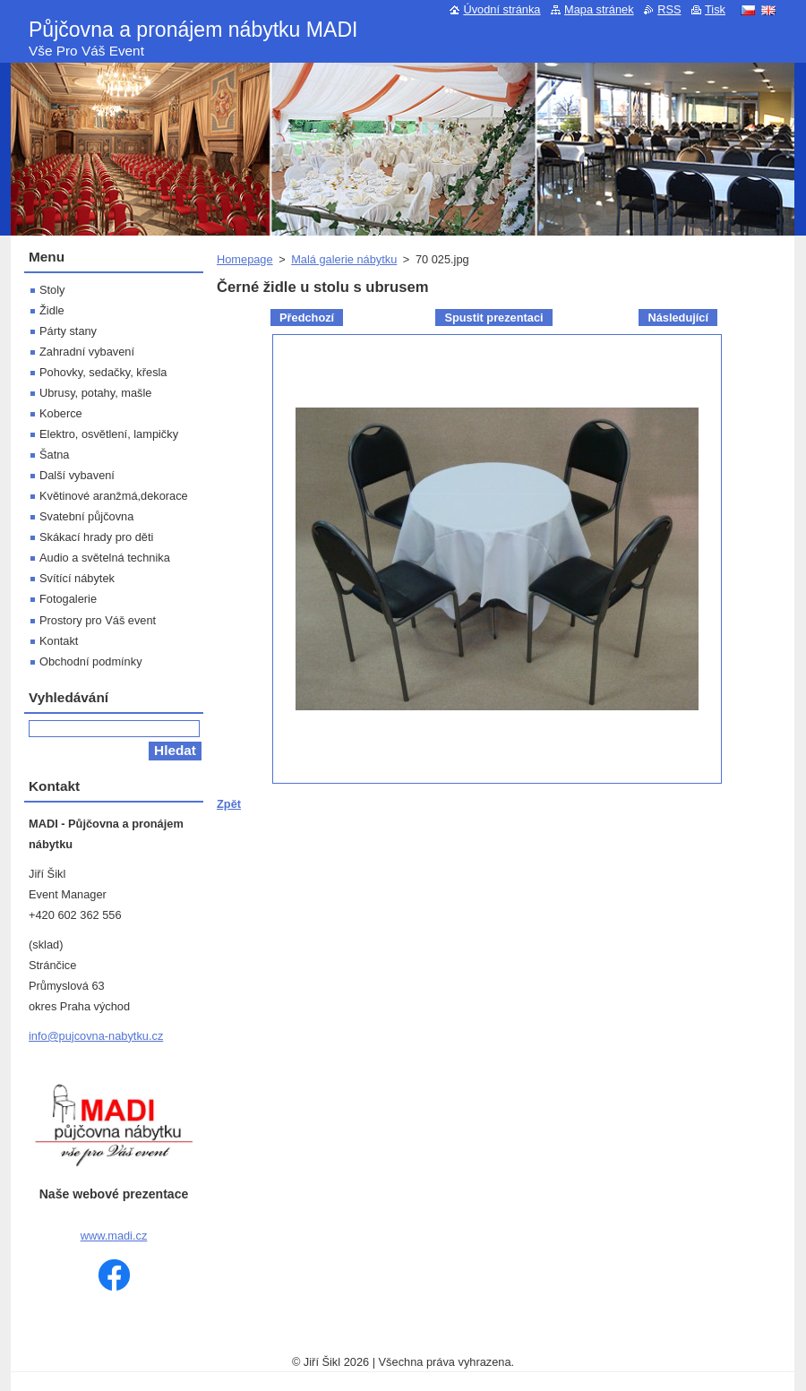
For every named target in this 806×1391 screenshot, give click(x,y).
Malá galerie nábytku (344, 259)
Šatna (54, 454)
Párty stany (68, 331)
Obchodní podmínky (90, 661)
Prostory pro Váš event (97, 620)
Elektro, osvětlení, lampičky (108, 434)
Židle (51, 310)
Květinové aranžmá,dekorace (113, 495)
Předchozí (306, 317)
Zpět (229, 804)
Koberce (60, 413)
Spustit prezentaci (493, 317)
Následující (677, 317)
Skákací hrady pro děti (96, 537)
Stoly (51, 289)
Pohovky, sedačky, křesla (103, 372)
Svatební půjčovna (86, 516)
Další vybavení (77, 475)
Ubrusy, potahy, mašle (95, 392)
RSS (669, 9)
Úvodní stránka (501, 9)
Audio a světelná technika (104, 557)
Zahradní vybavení (86, 351)
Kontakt (58, 641)
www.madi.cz (114, 1235)
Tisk (715, 9)
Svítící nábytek (77, 578)
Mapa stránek (599, 9)
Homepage (245, 259)
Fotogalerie (68, 598)
